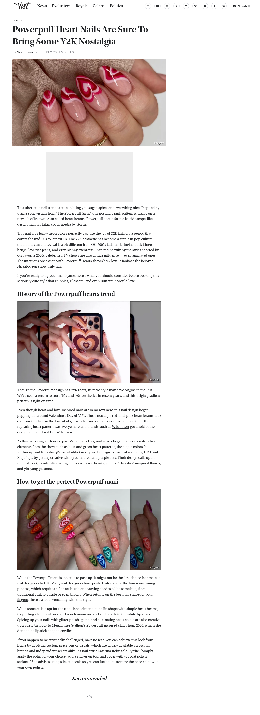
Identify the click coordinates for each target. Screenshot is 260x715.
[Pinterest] (195, 6)
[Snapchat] (205, 6)
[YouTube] (157, 6)
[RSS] (224, 6)
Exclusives (61, 6)
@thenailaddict (68, 452)
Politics (116, 6)
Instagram (159, 143)
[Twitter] (176, 6)
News (42, 6)
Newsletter (243, 6)
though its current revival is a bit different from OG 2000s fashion (67, 245)
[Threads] (214, 6)
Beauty (17, 20)
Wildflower (120, 427)
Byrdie (133, 651)
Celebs (99, 6)
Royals (82, 6)
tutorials (110, 583)
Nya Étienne (25, 52)
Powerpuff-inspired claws (106, 625)
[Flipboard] (186, 6)
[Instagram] (167, 6)
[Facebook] (148, 6)
